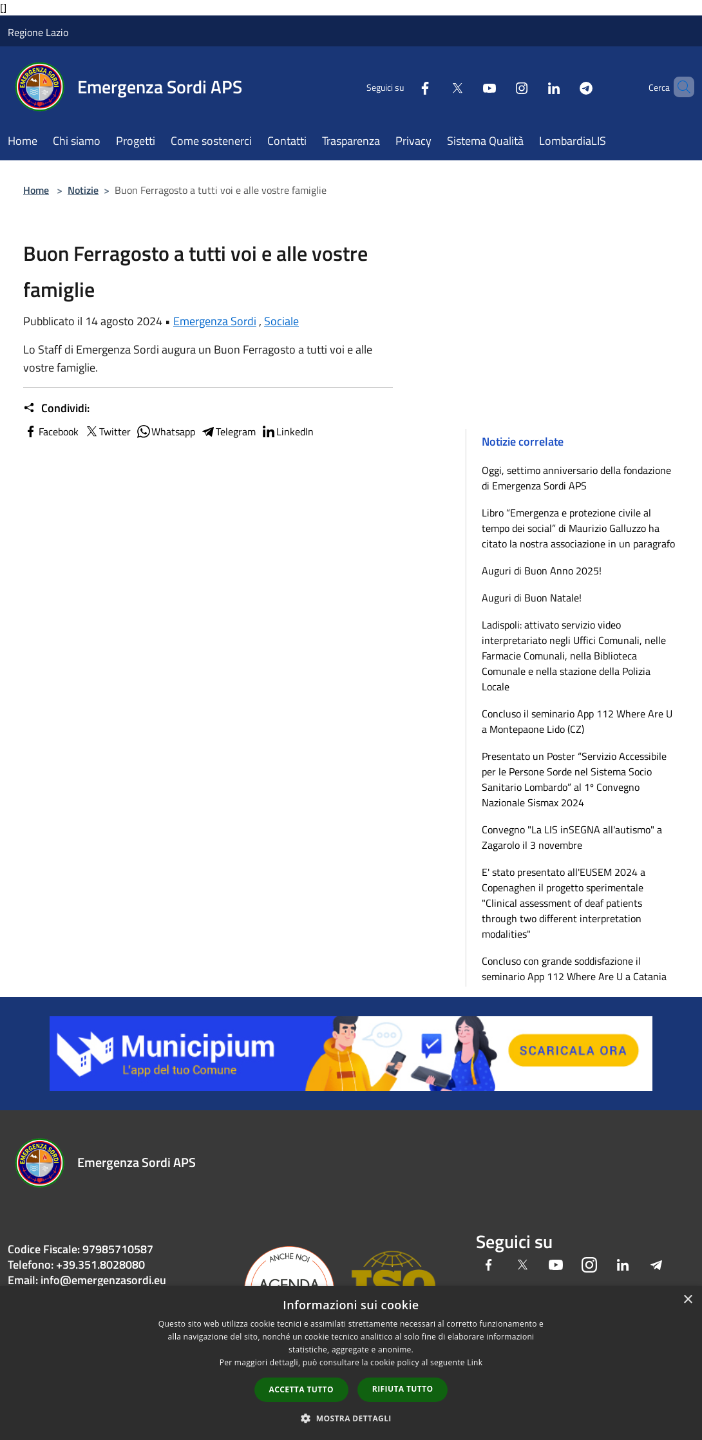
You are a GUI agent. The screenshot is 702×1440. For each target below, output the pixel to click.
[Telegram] (564, 86)
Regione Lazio (38, 32)
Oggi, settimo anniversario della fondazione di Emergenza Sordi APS (576, 477)
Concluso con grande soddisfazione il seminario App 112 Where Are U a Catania (574, 968)
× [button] (687, 1300)
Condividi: (56, 408)
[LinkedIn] (532, 86)
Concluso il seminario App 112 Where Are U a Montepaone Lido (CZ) (577, 721)
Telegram (228, 431)
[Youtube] (467, 86)
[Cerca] (678, 86)
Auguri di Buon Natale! (532, 597)
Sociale (281, 321)
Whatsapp (165, 431)
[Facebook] (403, 86)
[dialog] (351, 1363)
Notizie (83, 190)
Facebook (51, 431)
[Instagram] (500, 86)
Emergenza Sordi (214, 321)
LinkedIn (287, 431)
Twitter (107, 431)
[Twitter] (435, 86)
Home (36, 190)
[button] (351, 1418)
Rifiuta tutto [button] (402, 1388)
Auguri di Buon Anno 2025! (542, 570)
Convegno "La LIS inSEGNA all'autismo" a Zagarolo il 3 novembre (572, 837)
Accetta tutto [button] (301, 1389)
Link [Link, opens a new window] (474, 1362)
